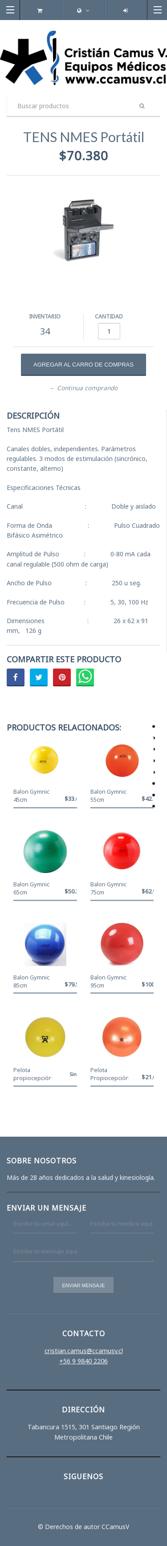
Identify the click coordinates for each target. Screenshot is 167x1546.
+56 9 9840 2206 (83, 1361)
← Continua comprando (83, 388)
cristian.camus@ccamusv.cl (84, 1350)
